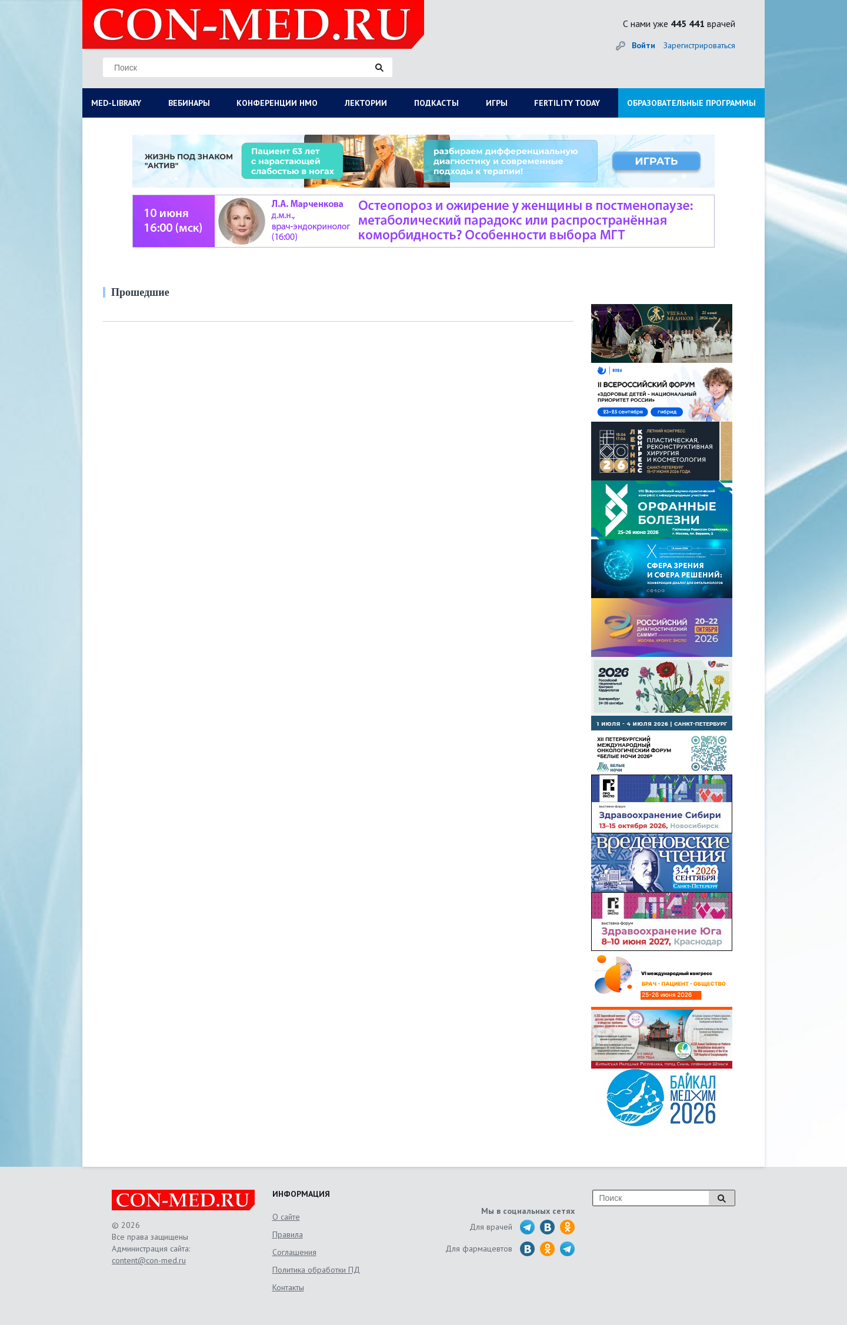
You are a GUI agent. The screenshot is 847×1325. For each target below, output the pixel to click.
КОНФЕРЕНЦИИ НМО (277, 103)
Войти (643, 45)
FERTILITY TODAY (567, 103)
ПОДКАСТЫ (436, 103)
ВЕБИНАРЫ (189, 103)
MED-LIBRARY (116, 103)
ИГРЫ (497, 103)
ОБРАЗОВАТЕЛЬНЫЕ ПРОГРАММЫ (691, 103)
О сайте (286, 1216)
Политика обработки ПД (316, 1269)
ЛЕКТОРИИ (366, 103)
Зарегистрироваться (699, 45)
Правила (287, 1234)
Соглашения (294, 1252)
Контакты (288, 1287)
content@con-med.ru (149, 1260)
